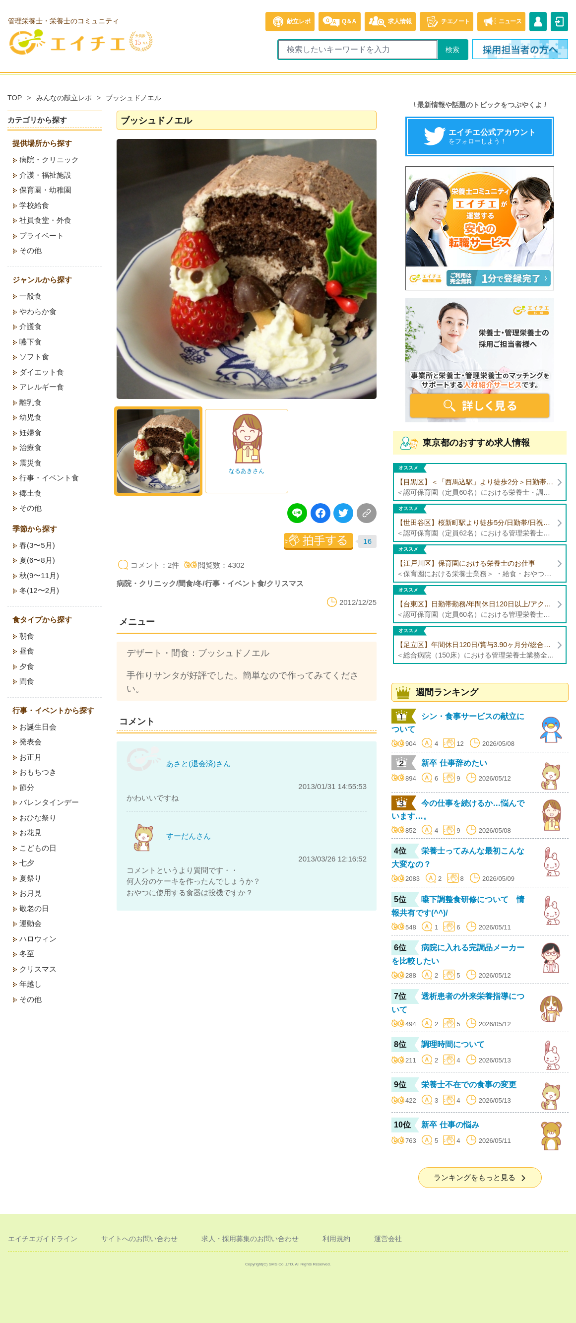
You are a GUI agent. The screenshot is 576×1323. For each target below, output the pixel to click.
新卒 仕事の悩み (450, 1125)
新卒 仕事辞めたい (454, 763)
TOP (14, 98)
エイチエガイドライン (42, 1239)
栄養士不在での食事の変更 (468, 1084)
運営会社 (388, 1239)
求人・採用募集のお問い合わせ (250, 1239)
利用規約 (336, 1239)
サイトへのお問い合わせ (139, 1239)
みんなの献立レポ (64, 98)
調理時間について (453, 1044)
